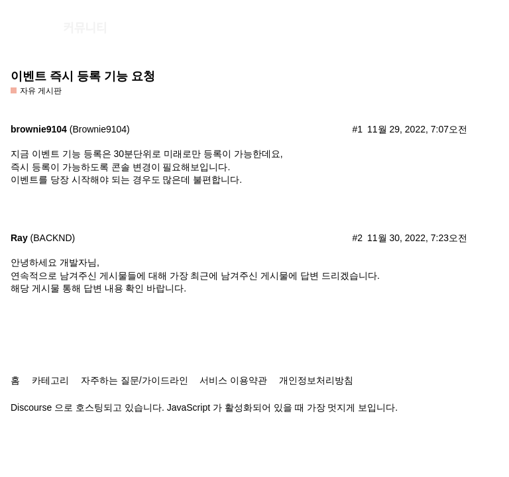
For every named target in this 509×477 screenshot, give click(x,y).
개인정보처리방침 (316, 380)
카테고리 (50, 380)
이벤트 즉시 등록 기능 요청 (83, 76)
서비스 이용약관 (233, 380)
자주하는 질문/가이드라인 (134, 380)
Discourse (31, 407)
